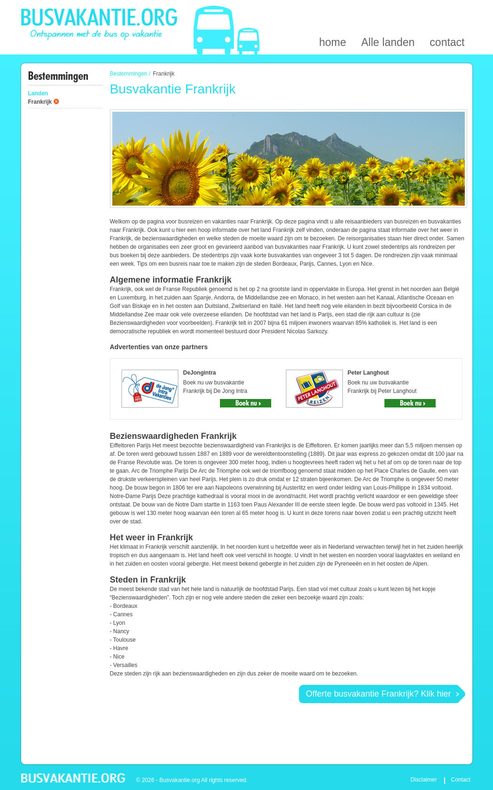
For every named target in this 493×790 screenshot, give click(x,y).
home (333, 11)
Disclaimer (424, 779)
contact (447, 11)
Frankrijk (40, 102)
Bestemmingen (129, 73)
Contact (460, 779)
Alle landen (388, 11)
